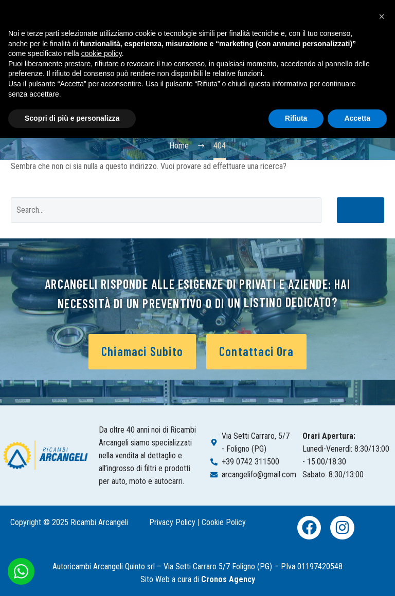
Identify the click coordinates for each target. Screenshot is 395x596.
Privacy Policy (172, 522)
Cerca (360, 210)
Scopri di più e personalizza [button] (72, 118)
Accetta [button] (357, 118)
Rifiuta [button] (296, 118)
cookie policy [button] (101, 53)
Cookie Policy (224, 522)
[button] (381, 16)
